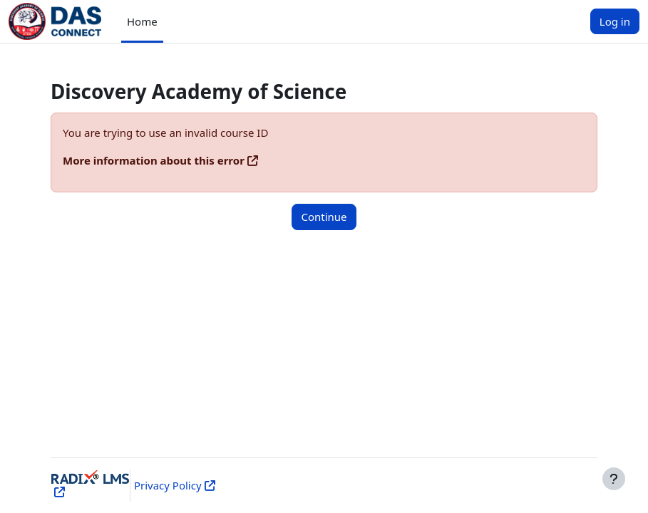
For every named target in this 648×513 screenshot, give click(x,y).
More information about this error (154, 160)
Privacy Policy (168, 485)
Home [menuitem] (142, 21)
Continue (323, 216)
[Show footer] (613, 478)
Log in (615, 21)
